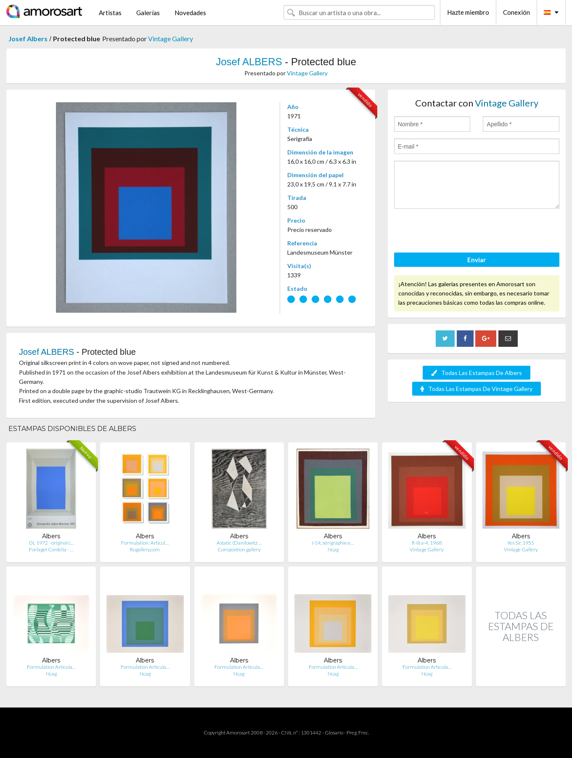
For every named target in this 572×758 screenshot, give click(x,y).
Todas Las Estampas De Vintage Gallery (476, 388)
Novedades (190, 12)
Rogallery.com (145, 549)
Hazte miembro (468, 12)
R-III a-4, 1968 (427, 543)
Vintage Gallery (170, 39)
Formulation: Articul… (145, 543)
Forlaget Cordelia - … (51, 549)
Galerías (148, 12)
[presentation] (458, 231)
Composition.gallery (239, 549)
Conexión (516, 12)
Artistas (110, 12)
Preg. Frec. (358, 732)
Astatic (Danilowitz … (239, 543)
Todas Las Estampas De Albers (476, 372)
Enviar (476, 259)
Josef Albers (28, 39)
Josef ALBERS (249, 61)
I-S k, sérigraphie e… (333, 543)
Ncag (333, 549)
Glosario (334, 732)
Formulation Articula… (51, 667)
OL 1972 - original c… (51, 543)
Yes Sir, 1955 (520, 543)
